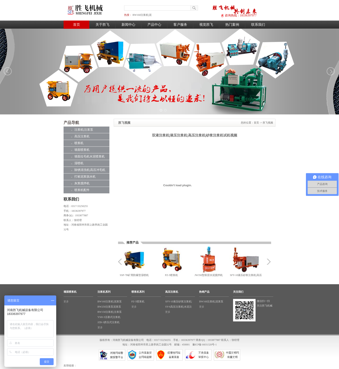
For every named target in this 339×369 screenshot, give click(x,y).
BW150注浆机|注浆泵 (110, 311)
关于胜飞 (102, 24)
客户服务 (180, 24)
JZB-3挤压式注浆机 (109, 322)
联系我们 (258, 24)
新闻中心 (128, 24)
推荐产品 (132, 242)
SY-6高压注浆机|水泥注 (178, 306)
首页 (76, 24)
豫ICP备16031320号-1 (204, 344)
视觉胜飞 (206, 24)
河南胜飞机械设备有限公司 (128, 340)
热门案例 (232, 24)
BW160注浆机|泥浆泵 (110, 301)
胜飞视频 (268, 122)
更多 (66, 301)
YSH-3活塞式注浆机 (109, 317)
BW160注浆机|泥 (142, 14)
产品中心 (154, 24)
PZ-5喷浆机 (137, 301)
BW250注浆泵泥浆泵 (109, 306)
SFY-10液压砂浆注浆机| (178, 301)
